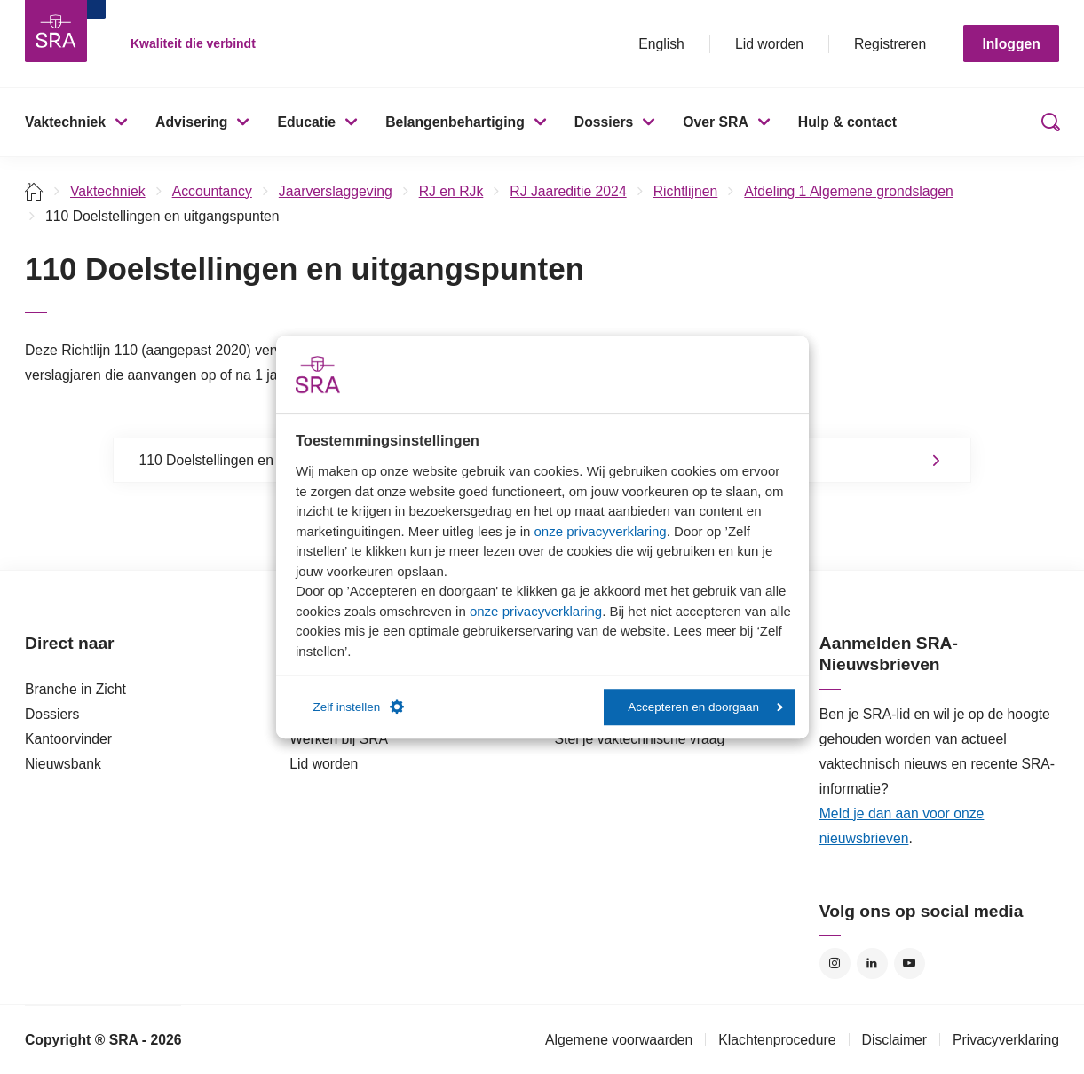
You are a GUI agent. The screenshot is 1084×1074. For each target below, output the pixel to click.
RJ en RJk (451, 191)
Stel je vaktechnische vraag (640, 738)
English (661, 43)
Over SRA (715, 122)
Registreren (890, 43)
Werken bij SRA (338, 738)
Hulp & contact (847, 122)
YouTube (909, 963)
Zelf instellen (359, 707)
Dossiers (604, 122)
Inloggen (1011, 43)
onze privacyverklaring (600, 531)
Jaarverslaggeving (335, 191)
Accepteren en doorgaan (705, 707)
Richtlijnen (685, 191)
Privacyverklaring (1006, 1039)
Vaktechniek (65, 122)
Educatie (306, 122)
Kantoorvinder (68, 738)
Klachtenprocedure (776, 1039)
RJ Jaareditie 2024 (568, 191)
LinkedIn (872, 963)
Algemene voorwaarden (618, 1039)
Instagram (835, 963)
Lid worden (769, 43)
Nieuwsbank (63, 763)
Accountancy (212, 191)
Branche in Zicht (75, 689)
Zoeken (1047, 122)
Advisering (191, 122)
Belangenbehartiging (455, 122)
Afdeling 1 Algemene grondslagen (848, 191)
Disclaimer (895, 1039)
